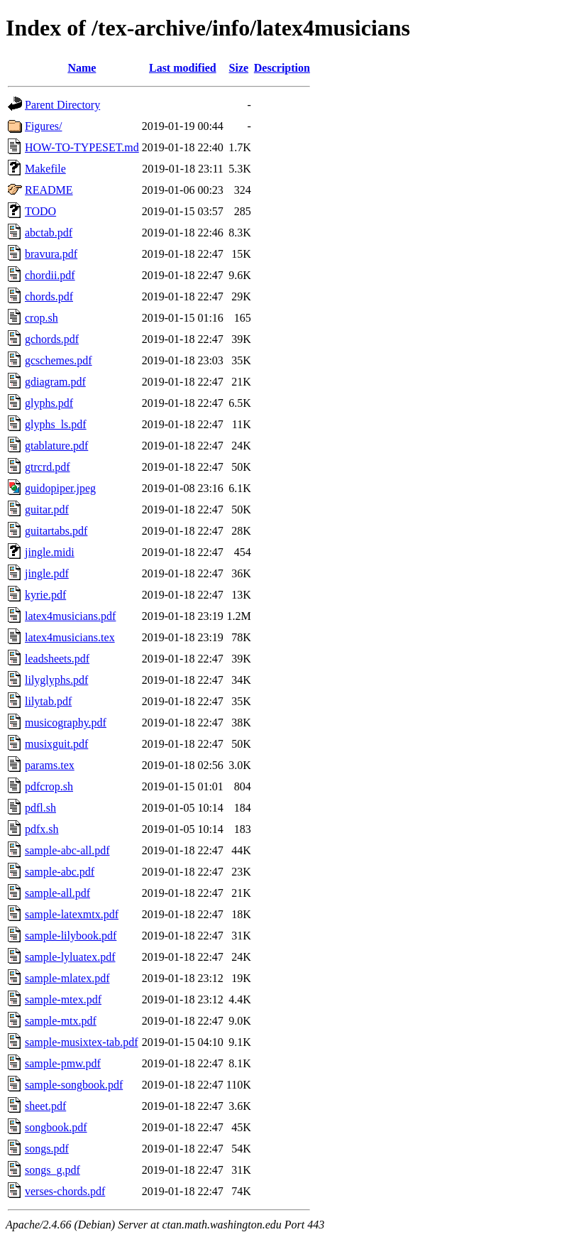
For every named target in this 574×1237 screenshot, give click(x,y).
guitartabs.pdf (56, 531)
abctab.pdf (48, 233)
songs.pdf (47, 1149)
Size (239, 68)
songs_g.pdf (52, 1170)
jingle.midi (49, 552)
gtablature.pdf (56, 446)
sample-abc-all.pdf (67, 850)
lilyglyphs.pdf (56, 680)
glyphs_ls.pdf (56, 424)
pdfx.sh (42, 829)
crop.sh (41, 318)
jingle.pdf (47, 573)
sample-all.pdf (57, 893)
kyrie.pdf (45, 595)
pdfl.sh (40, 808)
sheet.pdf (45, 1106)
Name (81, 68)
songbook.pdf (56, 1127)
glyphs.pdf (49, 403)
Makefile (45, 169)
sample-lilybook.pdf (70, 936)
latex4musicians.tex (70, 637)
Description (282, 68)
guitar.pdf (47, 509)
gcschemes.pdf (58, 360)
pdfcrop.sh (49, 786)
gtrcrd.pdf (47, 467)
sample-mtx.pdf (60, 1021)
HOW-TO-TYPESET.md (82, 147)
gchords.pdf (52, 339)
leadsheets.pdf (57, 659)
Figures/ (43, 126)
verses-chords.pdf (65, 1191)
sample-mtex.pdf (63, 999)
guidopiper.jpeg (60, 488)
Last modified (182, 68)
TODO (40, 211)
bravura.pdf (51, 254)
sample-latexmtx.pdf (71, 914)
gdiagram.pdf (55, 382)
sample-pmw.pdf (63, 1063)
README (49, 190)
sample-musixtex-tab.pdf (81, 1042)
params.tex (49, 765)
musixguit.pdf (56, 744)
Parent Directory (62, 105)
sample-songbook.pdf (74, 1085)
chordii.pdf (50, 275)
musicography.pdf (65, 722)
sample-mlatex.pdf (67, 978)
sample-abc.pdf (59, 872)
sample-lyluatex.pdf (70, 957)
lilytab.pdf (48, 701)
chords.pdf (49, 296)
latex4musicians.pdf (70, 616)
